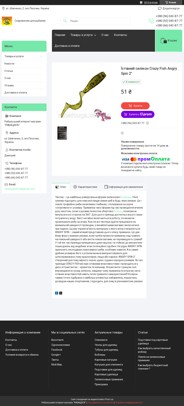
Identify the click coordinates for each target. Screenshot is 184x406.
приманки (127, 197)
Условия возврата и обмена (21, 354)
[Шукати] (64, 21)
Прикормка (101, 384)
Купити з (140, 114)
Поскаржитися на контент (100, 402)
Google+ (56, 354)
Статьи (8, 71)
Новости (9, 63)
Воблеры (100, 354)
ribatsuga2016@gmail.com (19, 188)
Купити (138, 105)
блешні (118, 211)
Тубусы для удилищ (106, 349)
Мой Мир (56, 364)
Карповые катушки (106, 359)
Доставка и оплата (67, 46)
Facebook (56, 349)
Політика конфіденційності (129, 402)
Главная (60, 35)
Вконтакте (57, 339)
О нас (105, 35)
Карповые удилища (106, 374)
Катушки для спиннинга (109, 364)
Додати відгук (171, 8)
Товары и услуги (82, 35)
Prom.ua (109, 399)
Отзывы (9, 85)
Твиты (55, 359)
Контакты (120, 35)
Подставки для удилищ (108, 369)
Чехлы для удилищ (106, 344)
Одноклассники (60, 344)
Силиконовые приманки (109, 379)
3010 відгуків (151, 2)
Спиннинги (101, 339)
